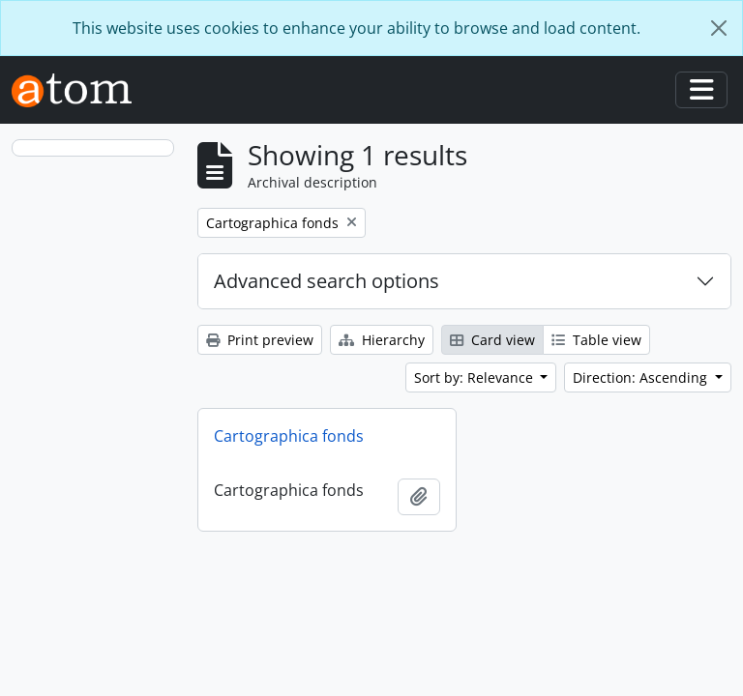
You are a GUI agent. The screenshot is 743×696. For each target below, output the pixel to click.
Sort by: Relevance (475, 377)
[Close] (719, 28)
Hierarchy (382, 340)
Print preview (259, 340)
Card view (492, 340)
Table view (596, 340)
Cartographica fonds (289, 436)
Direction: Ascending (642, 377)
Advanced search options (326, 281)
